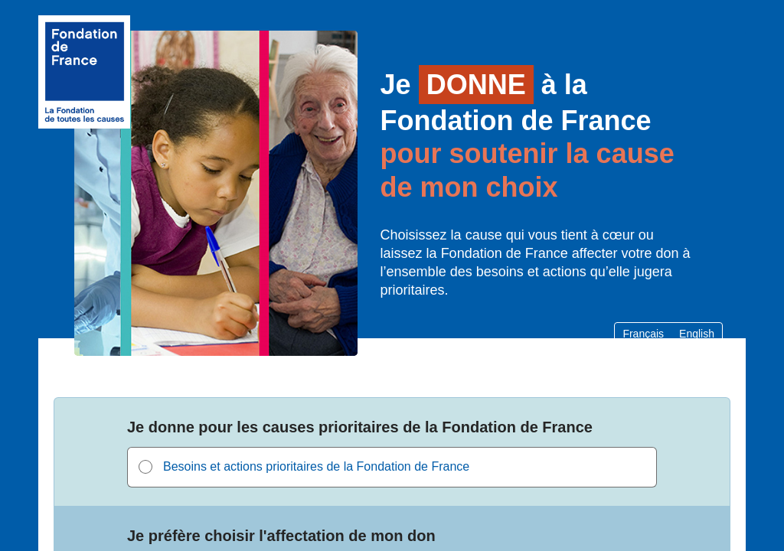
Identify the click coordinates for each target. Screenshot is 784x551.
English (696, 334)
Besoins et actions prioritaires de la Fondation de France (316, 466)
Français (643, 334)
